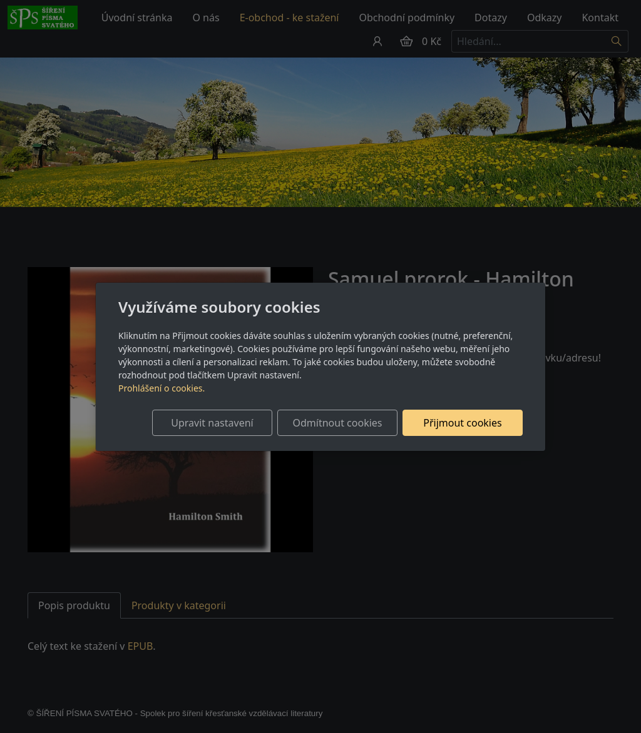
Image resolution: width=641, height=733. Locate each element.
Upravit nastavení (212, 423)
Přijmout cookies (462, 423)
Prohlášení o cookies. (161, 388)
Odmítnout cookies (337, 423)
